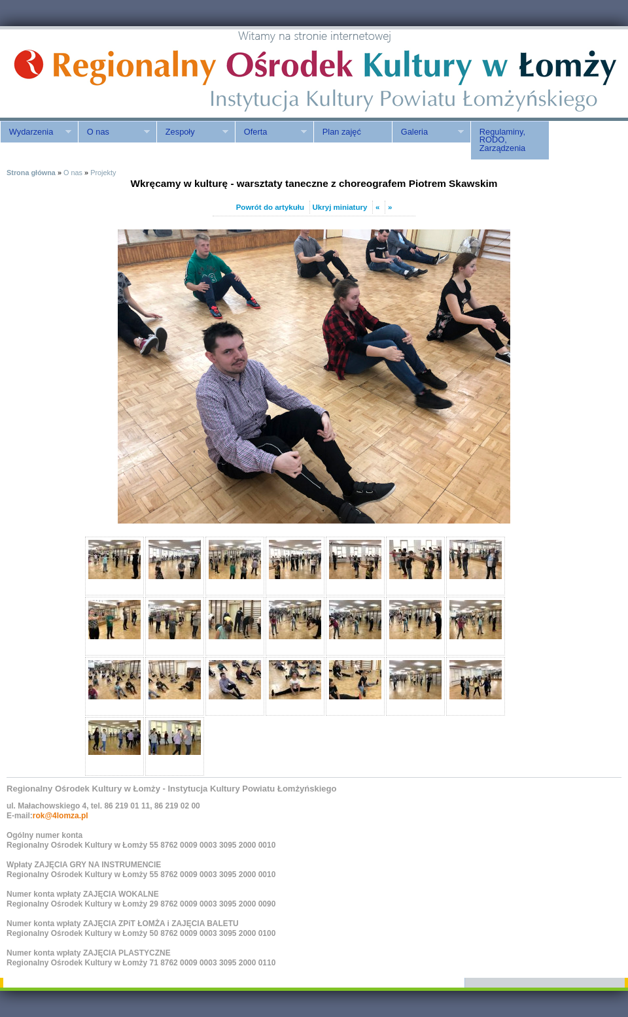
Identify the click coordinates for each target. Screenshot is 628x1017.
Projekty (103, 172)
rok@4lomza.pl (60, 815)
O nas (114, 132)
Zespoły (192, 132)
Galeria (428, 132)
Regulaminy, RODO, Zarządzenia (502, 140)
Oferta (271, 132)
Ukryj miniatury (340, 207)
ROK (111, 73)
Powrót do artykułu (270, 207)
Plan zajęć (342, 132)
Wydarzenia (35, 132)
